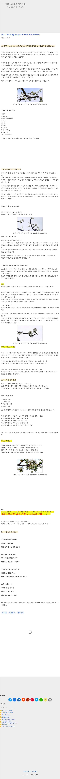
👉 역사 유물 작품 (5, 721)
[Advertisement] (30, 20)
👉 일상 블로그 (4, 714)
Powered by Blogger (30, 771)
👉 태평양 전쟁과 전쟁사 (7, 719)
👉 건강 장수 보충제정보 (7, 726)
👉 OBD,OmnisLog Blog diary (8, 723)
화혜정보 (20, 613)
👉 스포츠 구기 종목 (6, 710)
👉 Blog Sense (4, 717)
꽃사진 (4, 613)
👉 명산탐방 (3, 724)
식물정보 (12, 613)
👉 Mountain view (5, 716)
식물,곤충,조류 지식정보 (15, 4)
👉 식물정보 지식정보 (6, 712)
